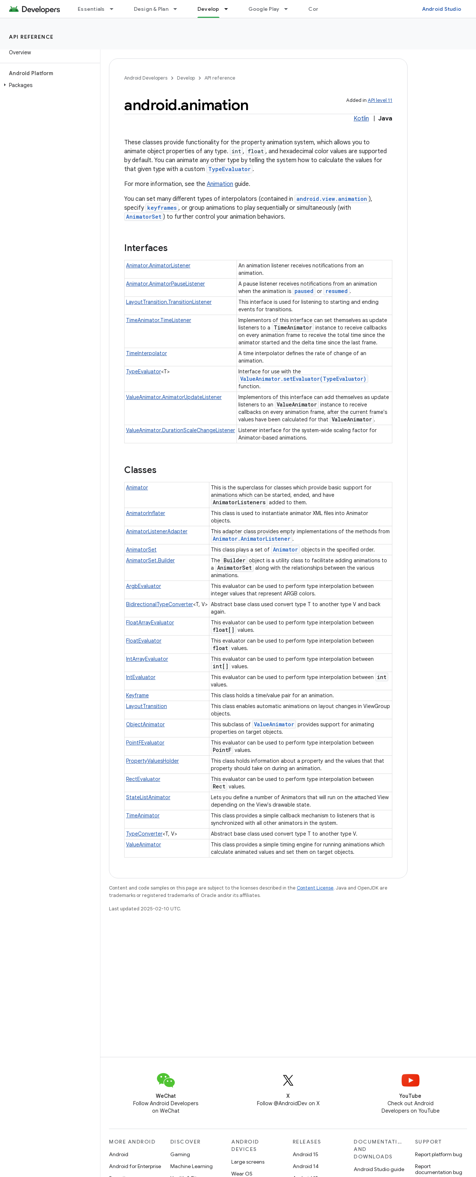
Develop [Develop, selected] (208, 9)
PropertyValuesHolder (152, 761)
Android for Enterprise (135, 1166)
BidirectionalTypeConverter (159, 604)
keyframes (162, 207)
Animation (220, 184)
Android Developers (145, 78)
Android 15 (305, 1154)
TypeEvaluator (229, 169)
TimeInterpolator (146, 353)
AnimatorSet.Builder (150, 560)
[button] (48, 85)
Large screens (247, 1161)
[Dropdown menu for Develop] (229, 9)
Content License (315, 888)
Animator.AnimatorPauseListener (165, 283)
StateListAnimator (148, 797)
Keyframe (137, 695)
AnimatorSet (143, 216)
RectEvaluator (143, 779)
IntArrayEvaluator (147, 659)
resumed (336, 291)
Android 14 (306, 1166)
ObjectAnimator (145, 724)
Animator (137, 487)
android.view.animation (331, 198)
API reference (31, 36)
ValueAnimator (274, 724)
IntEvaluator (140, 677)
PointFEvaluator (145, 742)
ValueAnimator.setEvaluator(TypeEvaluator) (303, 378)
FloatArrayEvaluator (150, 622)
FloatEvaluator (143, 640)
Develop (186, 78)
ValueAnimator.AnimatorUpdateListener (174, 397)
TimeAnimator (143, 815)
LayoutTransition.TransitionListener (169, 302)
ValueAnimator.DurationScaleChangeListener (180, 430)
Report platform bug (438, 1154)
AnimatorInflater (145, 513)
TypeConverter (144, 833)
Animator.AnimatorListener (158, 265)
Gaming (180, 1154)
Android (118, 1154)
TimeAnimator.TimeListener (158, 320)
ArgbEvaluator (143, 586)
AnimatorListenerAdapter (156, 531)
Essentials (91, 9)
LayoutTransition (146, 706)
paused (304, 291)
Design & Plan (151, 9)
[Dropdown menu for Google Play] (289, 9)
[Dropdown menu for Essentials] (115, 9)
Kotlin (361, 118)
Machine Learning (191, 1166)
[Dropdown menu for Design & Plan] (178, 9)
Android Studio (441, 9)
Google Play (264, 9)
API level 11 (380, 100)
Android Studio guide (379, 1169)
